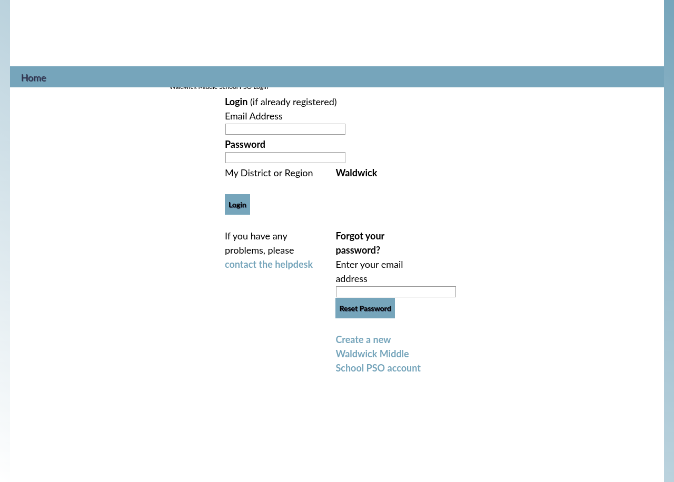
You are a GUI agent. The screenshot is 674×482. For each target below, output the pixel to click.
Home (33, 76)
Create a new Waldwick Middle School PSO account (378, 354)
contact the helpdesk (269, 264)
